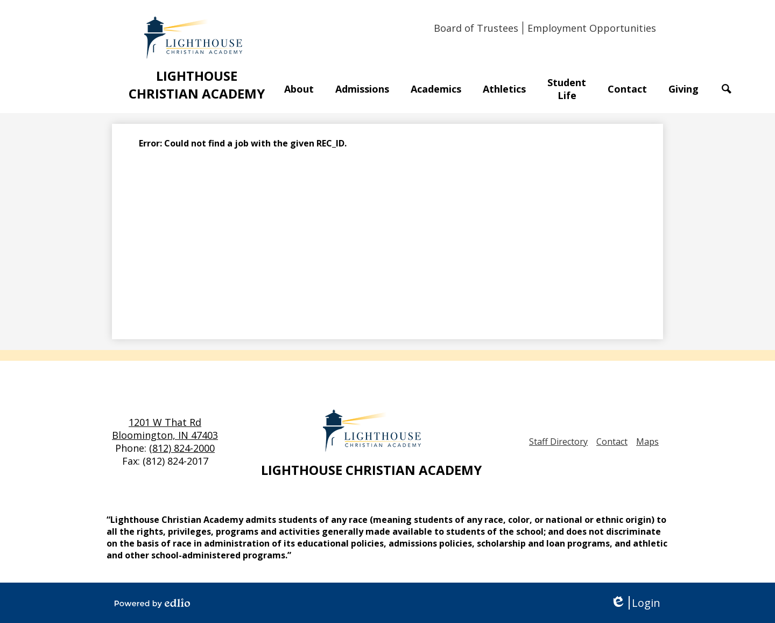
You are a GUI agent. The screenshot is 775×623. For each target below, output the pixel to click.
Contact (612, 441)
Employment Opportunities (591, 28)
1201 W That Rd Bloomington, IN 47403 (165, 429)
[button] (299, 88)
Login (635, 603)
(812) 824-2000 (182, 448)
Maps (647, 441)
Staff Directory (558, 441)
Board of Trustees (476, 28)
